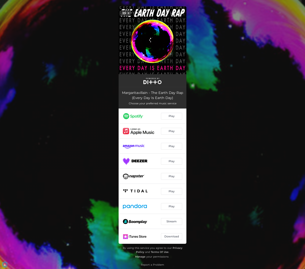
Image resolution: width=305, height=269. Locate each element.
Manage (140, 256)
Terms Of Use (160, 252)
